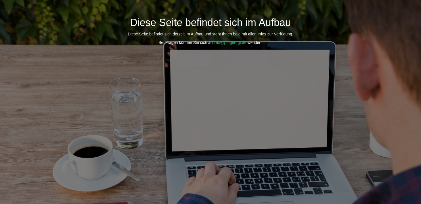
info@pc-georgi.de (230, 42)
